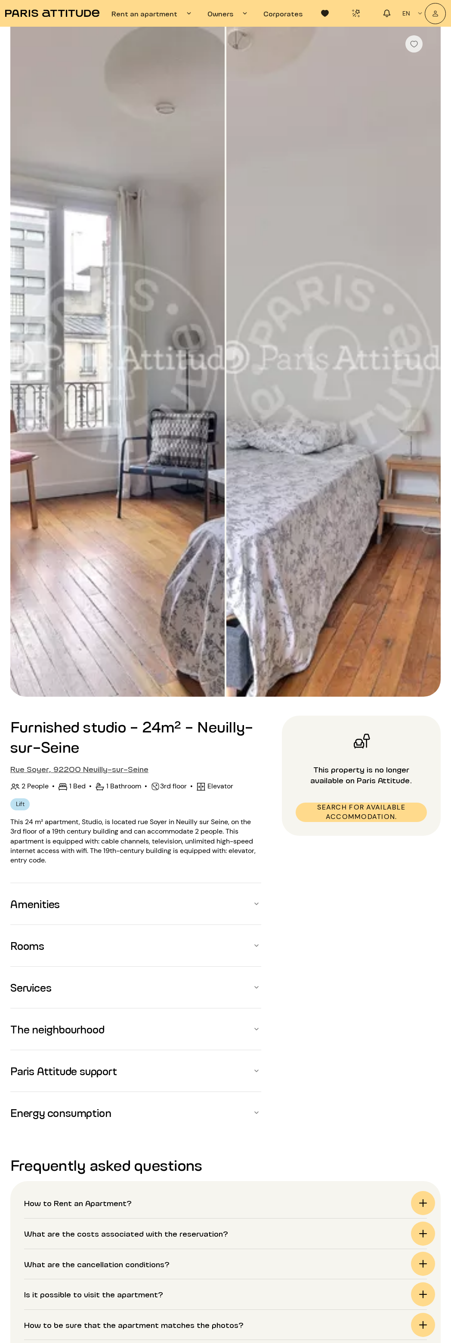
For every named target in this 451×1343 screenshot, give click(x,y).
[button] (135, 903)
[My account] (435, 13)
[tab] (153, 13)
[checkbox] (414, 44)
